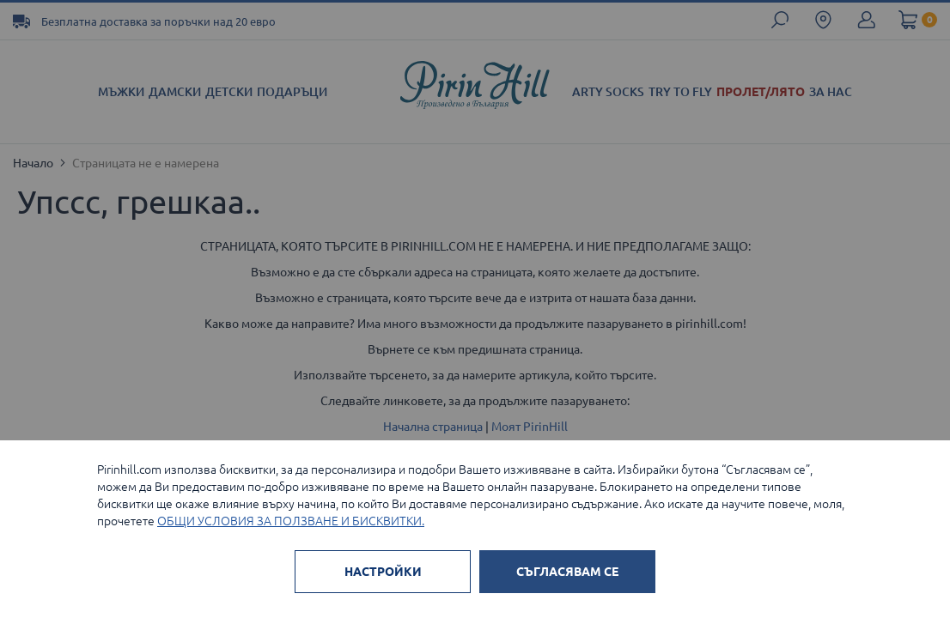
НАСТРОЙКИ (383, 572)
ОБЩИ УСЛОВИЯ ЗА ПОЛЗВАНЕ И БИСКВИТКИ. (290, 521)
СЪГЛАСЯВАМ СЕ (567, 572)
